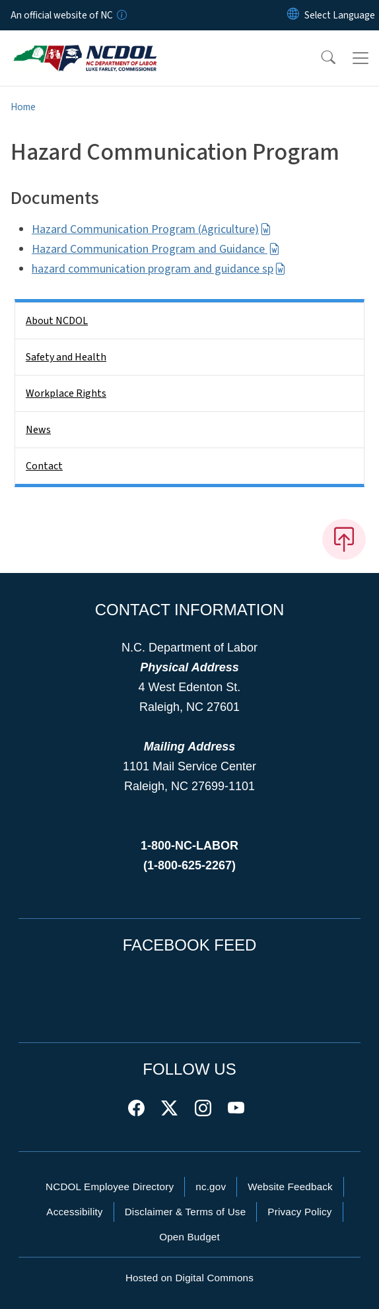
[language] (339, 15)
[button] (319, 58)
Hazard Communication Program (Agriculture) (151, 229)
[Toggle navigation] (360, 58)
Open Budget (189, 1236)
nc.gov (210, 1186)
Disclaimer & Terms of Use (185, 1211)
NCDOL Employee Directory (110, 1186)
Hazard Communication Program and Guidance (156, 249)
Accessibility (74, 1211)
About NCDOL (57, 321)
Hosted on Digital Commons (189, 1277)
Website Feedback (290, 1186)
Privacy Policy (299, 1211)
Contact (44, 466)
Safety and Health (66, 357)
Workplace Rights (66, 393)
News (38, 429)
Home (23, 107)
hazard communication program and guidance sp (159, 269)
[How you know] (121, 15)
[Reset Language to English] (293, 15)
